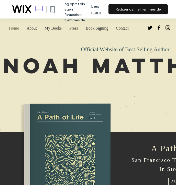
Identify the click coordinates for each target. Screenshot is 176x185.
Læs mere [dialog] (96, 9)
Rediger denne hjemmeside (138, 9)
